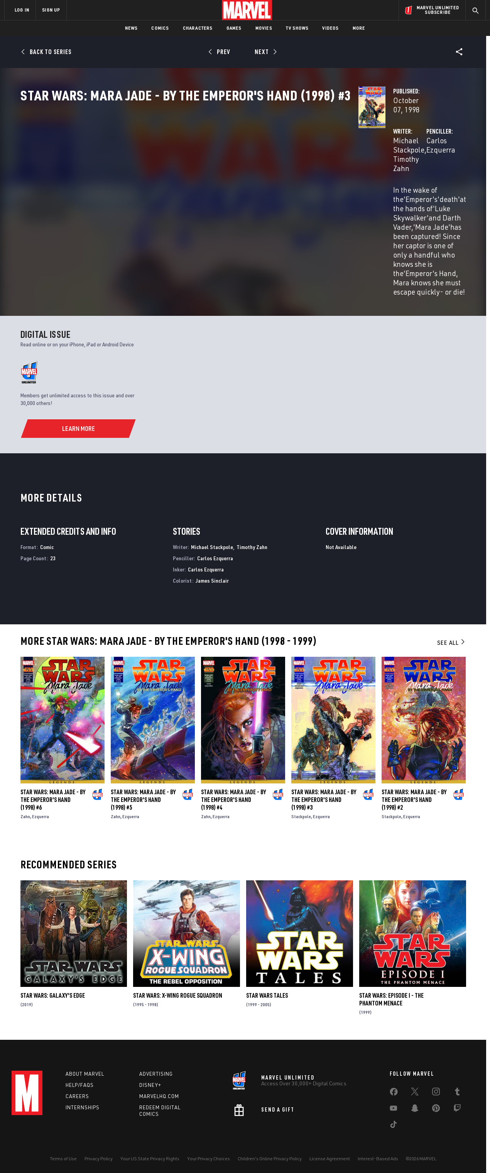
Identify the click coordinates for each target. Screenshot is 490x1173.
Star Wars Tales (267, 988)
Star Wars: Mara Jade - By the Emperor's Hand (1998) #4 (233, 791)
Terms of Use (63, 1155)
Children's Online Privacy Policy (270, 1155)
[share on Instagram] (436, 1089)
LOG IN (22, 10)
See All (451, 635)
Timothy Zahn (243, 182)
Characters (198, 28)
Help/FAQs (80, 1081)
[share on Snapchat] (415, 1106)
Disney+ (150, 1081)
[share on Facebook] (394, 1089)
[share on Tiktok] (393, 1122)
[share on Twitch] (457, 1106)
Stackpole (301, 808)
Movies (263, 28)
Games (234, 28)
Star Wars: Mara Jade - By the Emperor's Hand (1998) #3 (323, 791)
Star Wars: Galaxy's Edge (52, 988)
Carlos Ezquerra (334, 182)
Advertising (156, 1070)
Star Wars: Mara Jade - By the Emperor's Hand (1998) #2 (414, 791)
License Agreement (329, 1155)
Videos (330, 28)
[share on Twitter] (415, 1089)
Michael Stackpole (188, 182)
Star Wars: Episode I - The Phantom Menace (391, 991)
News (131, 28)
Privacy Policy (98, 1155)
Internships (83, 1103)
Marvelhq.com (159, 1092)
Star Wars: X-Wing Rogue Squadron (177, 988)
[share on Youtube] (393, 1106)
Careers (77, 1092)
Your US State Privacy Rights (149, 1155)
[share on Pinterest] (436, 1106)
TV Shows (297, 28)
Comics (160, 28)
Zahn (25, 808)
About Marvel (85, 1070)
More (359, 28)
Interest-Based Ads (378, 1155)
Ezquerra (40, 808)
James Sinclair (212, 572)
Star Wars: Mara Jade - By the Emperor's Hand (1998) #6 (52, 791)
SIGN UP (51, 10)
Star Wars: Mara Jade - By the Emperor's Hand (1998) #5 (143, 791)
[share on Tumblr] (457, 1089)
